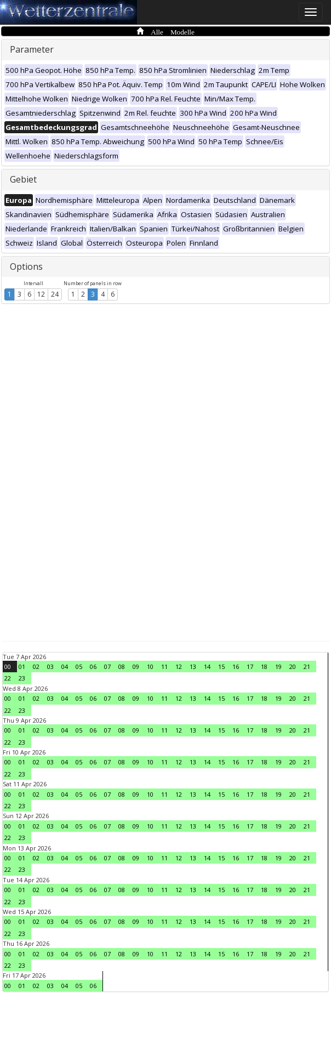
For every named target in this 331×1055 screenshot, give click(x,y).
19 (278, 666)
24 (55, 294)
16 (235, 666)
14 (207, 666)
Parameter (32, 49)
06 (93, 666)
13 (193, 666)
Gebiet (23, 179)
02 (36, 666)
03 (50, 666)
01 (22, 666)
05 (79, 666)
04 (64, 666)
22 (7, 678)
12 (41, 294)
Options (26, 266)
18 (264, 666)
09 (136, 666)
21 (307, 666)
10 (150, 666)
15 (221, 666)
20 (292, 666)
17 (250, 666)
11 (164, 666)
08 (121, 666)
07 (107, 666)
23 (22, 678)
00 (7, 666)
